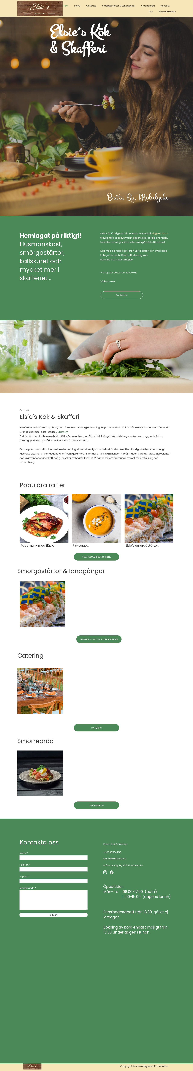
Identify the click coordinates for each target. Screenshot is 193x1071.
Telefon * (24, 865)
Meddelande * (27, 888)
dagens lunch (160, 233)
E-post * (24, 876)
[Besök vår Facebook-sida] (112, 872)
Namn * (23, 853)
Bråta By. (63, 432)
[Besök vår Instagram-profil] (105, 872)
